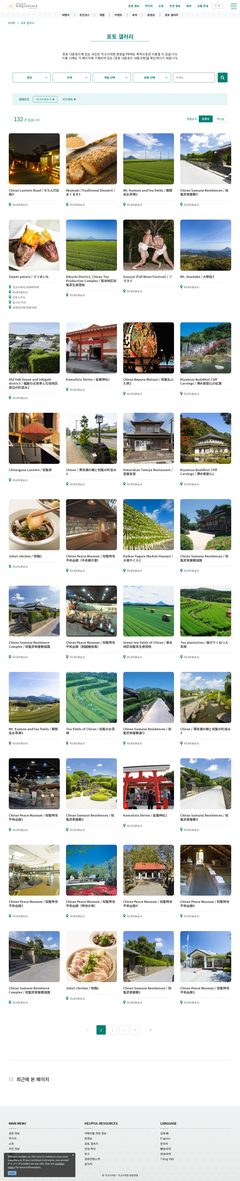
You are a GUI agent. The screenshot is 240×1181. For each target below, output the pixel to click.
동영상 (151, 15)
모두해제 (69, 99)
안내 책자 (90, 1149)
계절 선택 (109, 77)
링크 (87, 1154)
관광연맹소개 (92, 1159)
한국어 (164, 1144)
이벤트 (118, 15)
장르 (29, 77)
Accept (12, 1173)
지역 (69, 77)
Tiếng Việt (167, 1159)
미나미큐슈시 (45, 99)
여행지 (66, 15)
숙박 (134, 15)
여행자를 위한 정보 (95, 1133)
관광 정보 (14, 1133)
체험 (102, 15)
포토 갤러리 (171, 15)
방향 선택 (149, 77)
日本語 (164, 1133)
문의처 (88, 1164)
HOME (12, 23)
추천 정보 (14, 1149)
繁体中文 (165, 1149)
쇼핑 (11, 1144)
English (165, 1138)
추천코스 (84, 15)
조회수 (206, 119)
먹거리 (12, 1138)
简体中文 (165, 1154)
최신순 (220, 119)
